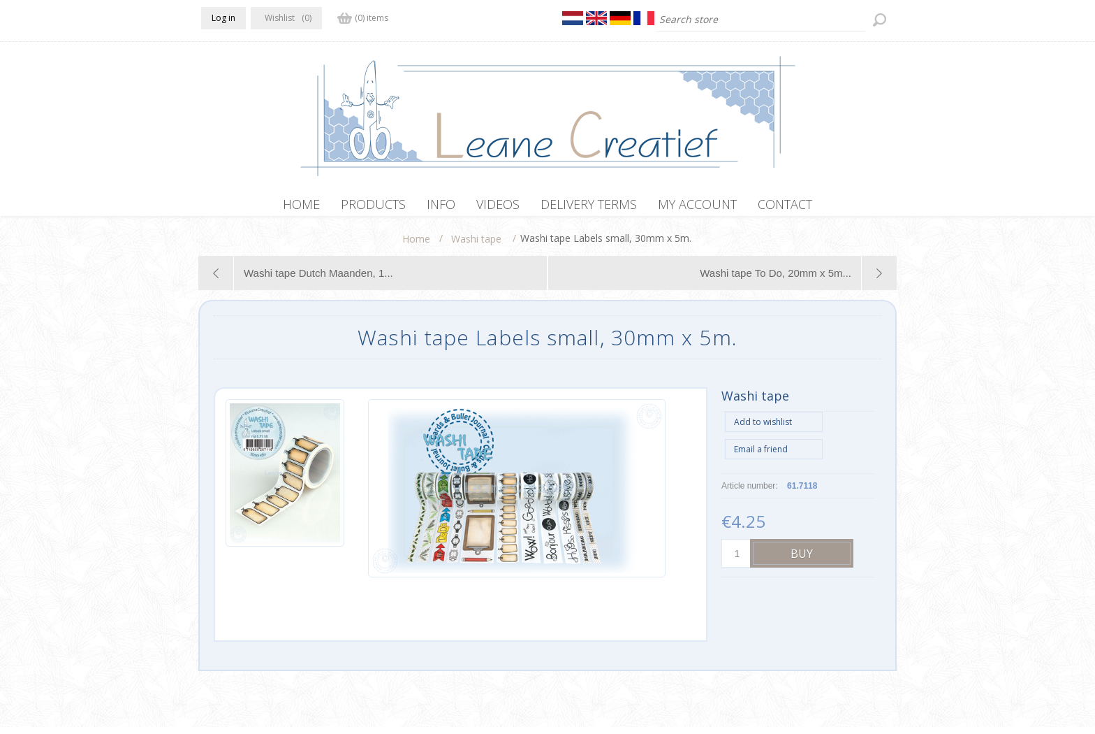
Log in (223, 18)
